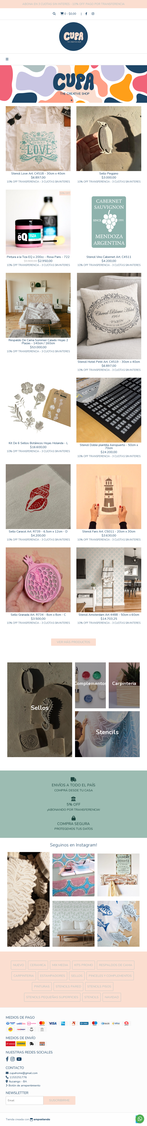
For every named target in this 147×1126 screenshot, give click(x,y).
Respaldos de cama (115, 965)
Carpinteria (24, 976)
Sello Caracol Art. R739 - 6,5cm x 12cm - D (38, 531)
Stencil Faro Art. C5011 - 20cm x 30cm (108, 531)
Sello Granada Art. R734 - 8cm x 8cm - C (38, 615)
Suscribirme (59, 1100)
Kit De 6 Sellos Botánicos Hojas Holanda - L (38, 443)
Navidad (112, 997)
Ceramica (38, 965)
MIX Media (60, 965)
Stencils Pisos (99, 986)
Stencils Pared (68, 986)
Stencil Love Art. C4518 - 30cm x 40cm (38, 173)
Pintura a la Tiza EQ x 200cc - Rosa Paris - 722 (38, 257)
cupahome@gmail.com (22, 1073)
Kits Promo (83, 965)
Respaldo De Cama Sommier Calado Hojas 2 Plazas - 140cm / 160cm (38, 341)
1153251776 (16, 1077)
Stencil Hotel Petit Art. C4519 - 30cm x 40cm (109, 362)
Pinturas (42, 986)
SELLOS (76, 976)
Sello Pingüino (108, 173)
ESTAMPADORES (52, 976)
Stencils (91, 997)
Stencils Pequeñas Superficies (52, 997)
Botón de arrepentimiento (23, 1085)
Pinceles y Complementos (110, 976)
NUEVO (18, 965)
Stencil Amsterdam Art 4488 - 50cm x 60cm (109, 615)
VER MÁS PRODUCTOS (73, 642)
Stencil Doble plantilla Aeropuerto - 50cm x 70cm (109, 446)
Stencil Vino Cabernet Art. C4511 (109, 257)
